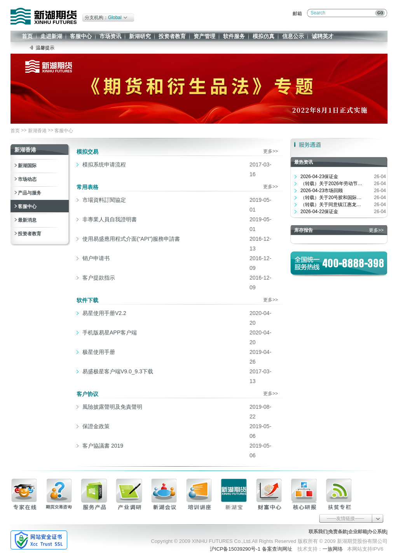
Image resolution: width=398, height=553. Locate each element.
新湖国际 (27, 165)
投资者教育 (172, 36)
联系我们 (318, 531)
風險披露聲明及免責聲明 (112, 407)
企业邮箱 (357, 531)
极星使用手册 (98, 352)
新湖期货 (43, 16)
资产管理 (204, 36)
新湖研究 (140, 36)
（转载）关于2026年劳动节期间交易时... (331, 183)
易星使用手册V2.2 (104, 313)
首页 (27, 36)
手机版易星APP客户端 (109, 332)
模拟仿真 (263, 36)
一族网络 (333, 549)
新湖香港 (37, 130)
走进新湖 (51, 36)
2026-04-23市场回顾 (321, 190)
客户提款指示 (98, 278)
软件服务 (234, 36)
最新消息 (27, 220)
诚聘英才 (322, 36)
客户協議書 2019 (102, 446)
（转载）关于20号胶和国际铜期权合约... (331, 197)
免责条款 (337, 531)
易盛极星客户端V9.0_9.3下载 (117, 371)
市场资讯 (110, 36)
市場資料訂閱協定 (104, 200)
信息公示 (293, 36)
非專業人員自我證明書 (109, 219)
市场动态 (27, 179)
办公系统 (377, 531)
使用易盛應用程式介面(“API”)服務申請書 (131, 239)
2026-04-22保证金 (319, 211)
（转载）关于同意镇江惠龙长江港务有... (331, 204)
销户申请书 (96, 258)
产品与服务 (29, 193)
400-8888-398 (353, 263)
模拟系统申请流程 (104, 164)
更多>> (270, 151)
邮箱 (297, 13)
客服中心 (81, 36)
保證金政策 (96, 426)
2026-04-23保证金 (319, 176)
